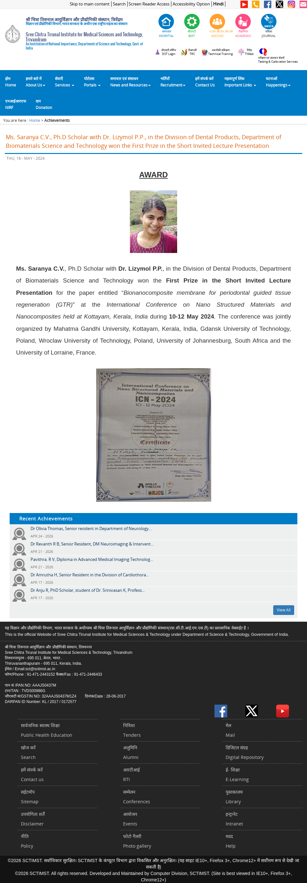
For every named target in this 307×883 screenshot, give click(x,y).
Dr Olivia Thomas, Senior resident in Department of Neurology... (91, 528)
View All (284, 610)
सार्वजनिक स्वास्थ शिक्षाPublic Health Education (46, 730)
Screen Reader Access (149, 4)
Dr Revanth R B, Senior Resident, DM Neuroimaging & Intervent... (92, 544)
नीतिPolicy (27, 841)
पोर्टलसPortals (92, 81)
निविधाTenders (132, 730)
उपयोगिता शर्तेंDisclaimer (33, 819)
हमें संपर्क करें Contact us (32, 774)
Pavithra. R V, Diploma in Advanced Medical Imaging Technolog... (92, 559)
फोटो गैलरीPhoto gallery (137, 841)
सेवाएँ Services (64, 81)
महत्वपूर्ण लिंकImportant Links (240, 81)
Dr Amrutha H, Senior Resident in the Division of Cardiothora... (90, 575)
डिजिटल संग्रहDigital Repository (245, 752)
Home (34, 120)
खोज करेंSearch (28, 752)
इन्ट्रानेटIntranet (234, 819)
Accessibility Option (191, 4)
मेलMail (230, 730)
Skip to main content (90, 4)
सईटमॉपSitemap (30, 797)
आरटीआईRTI (131, 774)
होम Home (10, 81)
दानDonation (44, 104)
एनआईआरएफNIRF (15, 104)
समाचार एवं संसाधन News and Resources (130, 81)
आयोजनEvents (130, 819)
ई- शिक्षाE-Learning (237, 774)
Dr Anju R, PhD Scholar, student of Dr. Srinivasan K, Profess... (88, 590)
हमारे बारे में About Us (35, 81)
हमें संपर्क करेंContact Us (205, 81)
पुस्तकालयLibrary (234, 797)
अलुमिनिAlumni (131, 752)
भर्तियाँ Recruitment (172, 81)
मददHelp (231, 841)
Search (119, 4)
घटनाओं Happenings (278, 81)
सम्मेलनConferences (136, 797)
